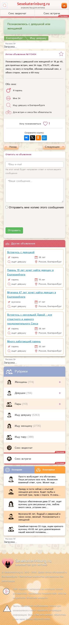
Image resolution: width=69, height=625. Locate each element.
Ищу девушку (23, 415)
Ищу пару (21, 437)
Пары (18, 404)
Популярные (45, 470)
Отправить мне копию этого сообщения (36, 207)
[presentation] (33, 220)
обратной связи (41, 619)
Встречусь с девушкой (20, 252)
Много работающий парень (24, 341)
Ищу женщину (24, 426)
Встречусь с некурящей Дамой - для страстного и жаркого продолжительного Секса (29, 319)
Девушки (20, 393)
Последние (13, 470)
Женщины (21, 382)
